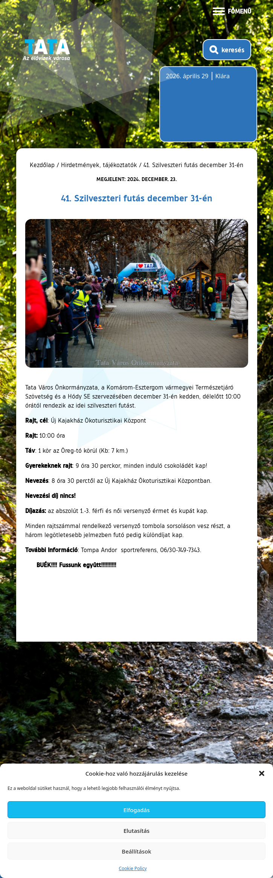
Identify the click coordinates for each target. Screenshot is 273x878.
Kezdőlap (43, 165)
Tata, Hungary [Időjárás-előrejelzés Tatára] (208, 109)
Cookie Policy (132, 868)
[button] (261, 773)
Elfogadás (137, 810)
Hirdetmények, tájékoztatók (99, 165)
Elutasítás (136, 830)
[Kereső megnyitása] (227, 49)
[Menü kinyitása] (232, 10)
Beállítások (136, 851)
